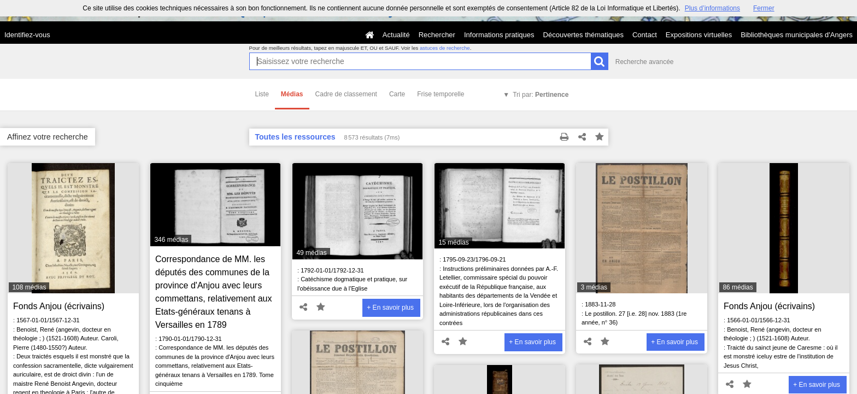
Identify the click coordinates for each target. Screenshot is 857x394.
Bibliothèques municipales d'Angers (797, 35)
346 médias (171, 240)
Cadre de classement (346, 94)
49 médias (311, 253)
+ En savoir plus (390, 307)
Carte (397, 94)
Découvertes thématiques (583, 35)
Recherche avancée (644, 62)
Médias (292, 94)
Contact (644, 35)
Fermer (763, 8)
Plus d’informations (712, 8)
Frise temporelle (440, 94)
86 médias (738, 287)
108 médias (29, 287)
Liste (262, 94)
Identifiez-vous (27, 35)
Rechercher (437, 35)
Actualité (396, 35)
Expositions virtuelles (699, 35)
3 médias (593, 287)
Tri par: (540, 95)
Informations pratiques (499, 35)
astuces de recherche (445, 48)
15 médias (453, 242)
